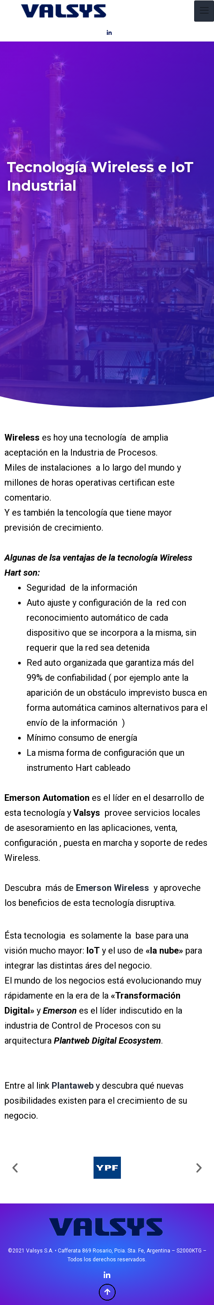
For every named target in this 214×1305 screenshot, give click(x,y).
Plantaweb (73, 1085)
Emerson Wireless (112, 888)
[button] (15, 1168)
